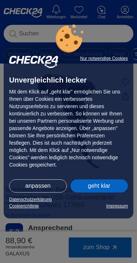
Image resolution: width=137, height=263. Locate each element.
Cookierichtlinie (24, 206)
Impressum (117, 206)
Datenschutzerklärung (30, 199)
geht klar (99, 186)
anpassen (37, 186)
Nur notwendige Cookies (104, 58)
